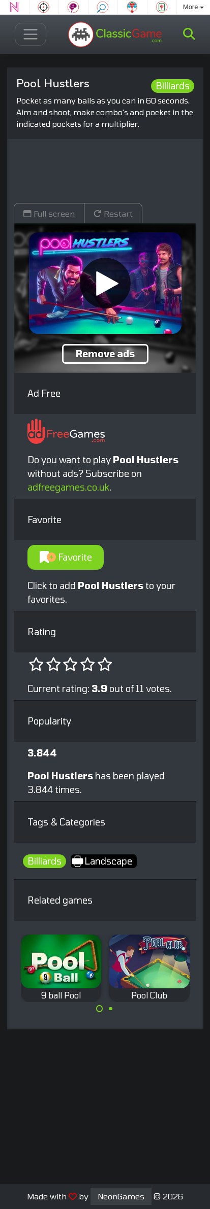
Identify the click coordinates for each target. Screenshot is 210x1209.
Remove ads (105, 353)
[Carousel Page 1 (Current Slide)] (99, 1008)
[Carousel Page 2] (110, 1008)
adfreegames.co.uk (68, 487)
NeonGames (121, 1196)
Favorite (66, 557)
